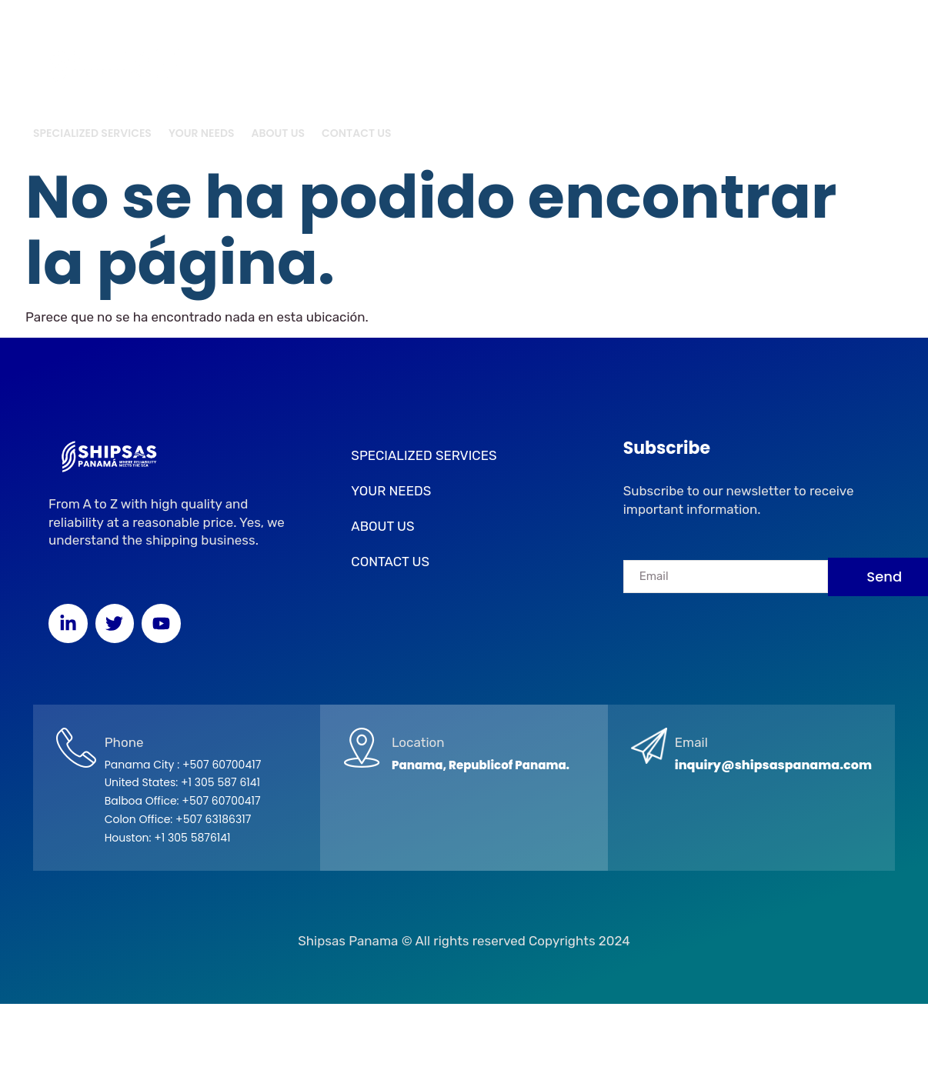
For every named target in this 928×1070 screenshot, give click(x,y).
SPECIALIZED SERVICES (92, 133)
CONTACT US (357, 133)
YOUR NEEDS (202, 133)
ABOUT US (278, 133)
